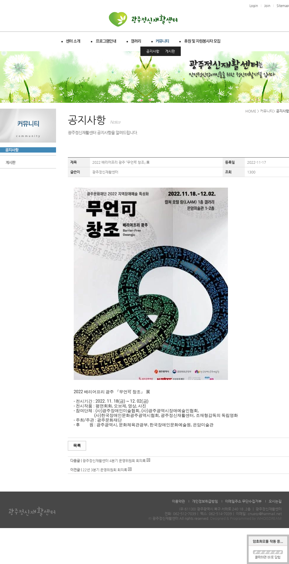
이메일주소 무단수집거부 (243, 501)
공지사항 (152, 51)
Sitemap (283, 6)
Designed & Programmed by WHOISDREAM (246, 518)
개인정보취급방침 (205, 501)
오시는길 (275, 501)
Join (267, 6)
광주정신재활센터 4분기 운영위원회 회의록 (114, 461)
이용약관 (178, 501)
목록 (77, 445)
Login (253, 6)
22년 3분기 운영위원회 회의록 (105, 470)
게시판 (170, 51)
